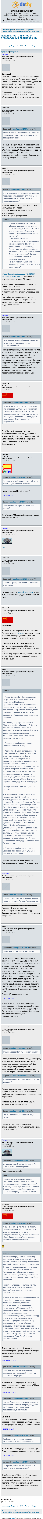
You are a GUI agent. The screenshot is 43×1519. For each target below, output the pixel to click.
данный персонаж (25, 592)
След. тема (14, 52)
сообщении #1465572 (18, 336)
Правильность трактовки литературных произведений (19, 36)
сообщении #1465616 (18, 895)
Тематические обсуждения (24, 1511)
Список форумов (8, 1511)
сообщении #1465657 (21, 1160)
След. (34, 46)
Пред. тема (5, 52)
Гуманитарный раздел (10, 1512)
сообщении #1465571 (21, 402)
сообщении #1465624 (18, 1111)
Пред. (13, 46)
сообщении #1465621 (21, 948)
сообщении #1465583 (21, 579)
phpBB (12, 1518)
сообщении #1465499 (18, 189)
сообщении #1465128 (21, 129)
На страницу (5, 46)
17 (28, 46)
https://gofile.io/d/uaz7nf (11, 276)
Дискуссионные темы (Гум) (29, 1512)
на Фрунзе (19, 633)
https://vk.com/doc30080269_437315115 (18, 274)
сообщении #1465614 (21, 1076)
